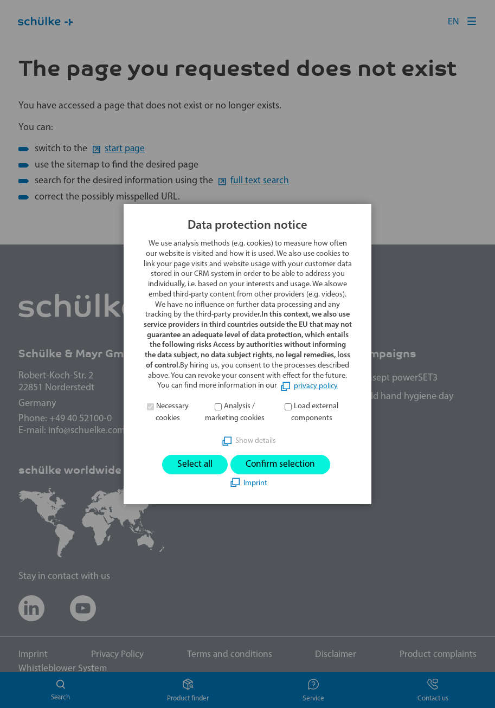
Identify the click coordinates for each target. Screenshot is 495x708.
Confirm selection (281, 464)
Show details (255, 440)
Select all (193, 464)
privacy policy (316, 386)
